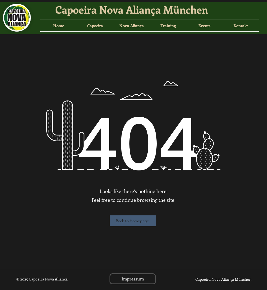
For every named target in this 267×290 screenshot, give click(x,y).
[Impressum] (133, 278)
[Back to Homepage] (133, 220)
